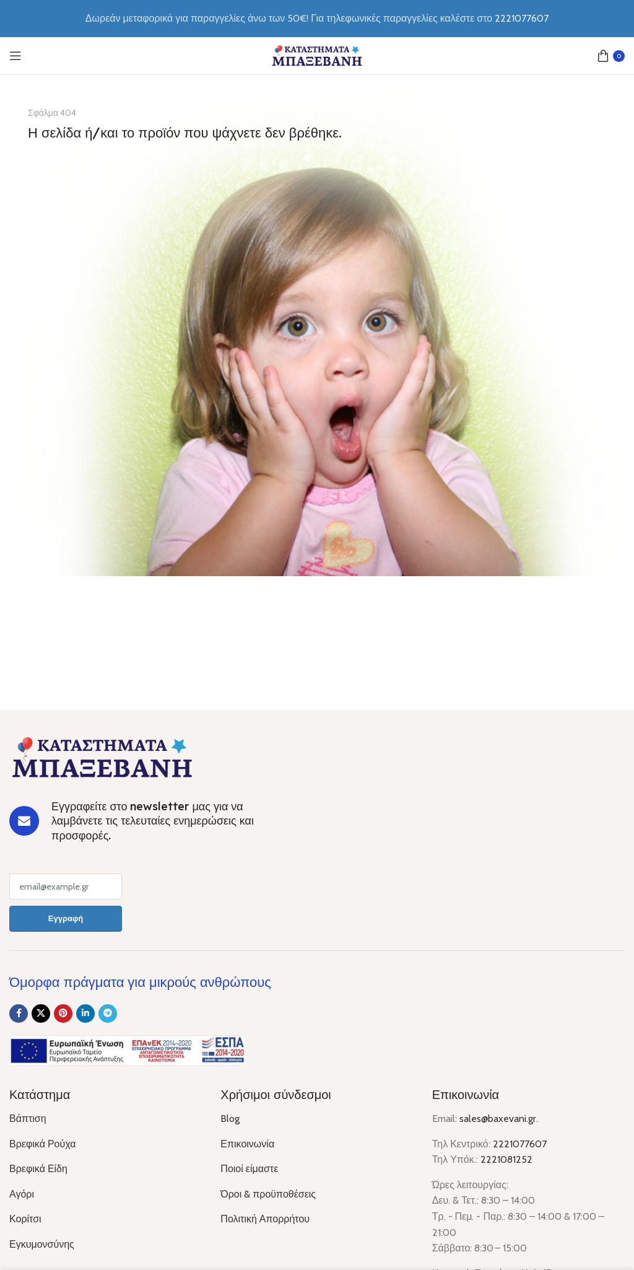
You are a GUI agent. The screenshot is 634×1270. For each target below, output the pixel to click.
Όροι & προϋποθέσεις (268, 1194)
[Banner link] (317, 331)
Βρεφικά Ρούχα (42, 1144)
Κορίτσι (25, 1219)
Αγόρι (21, 1194)
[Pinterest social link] (63, 1013)
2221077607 (520, 1144)
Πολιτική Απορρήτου (265, 1219)
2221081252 (506, 1159)
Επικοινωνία (247, 1144)
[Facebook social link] (18, 1013)
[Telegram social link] (107, 1013)
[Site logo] (317, 55)
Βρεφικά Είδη (38, 1169)
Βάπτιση (27, 1118)
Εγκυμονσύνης (41, 1244)
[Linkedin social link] (85, 1013)
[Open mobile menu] (15, 55)
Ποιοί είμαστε (249, 1169)
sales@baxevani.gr (497, 1118)
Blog (230, 1118)
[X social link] (41, 1013)
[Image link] (102, 757)
